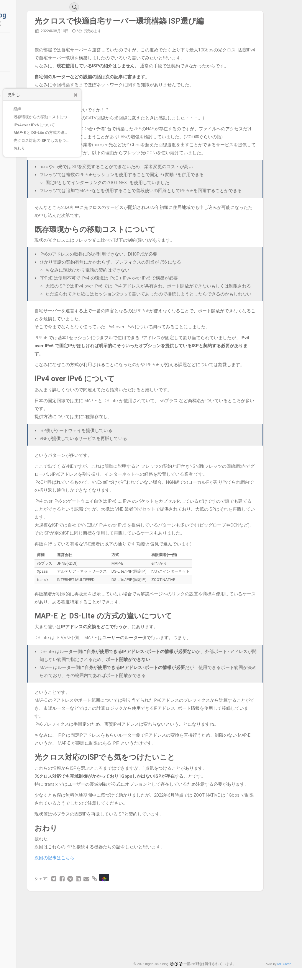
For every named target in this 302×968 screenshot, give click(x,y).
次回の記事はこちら (106, 905)
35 (239, 949)
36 (251, 949)
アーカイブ (34, 54)
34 (227, 949)
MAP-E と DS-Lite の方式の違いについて (45, 132)
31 (191, 949)
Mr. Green (284, 964)
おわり (19, 148)
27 (142, 949)
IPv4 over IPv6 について (34, 125)
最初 (95, 949)
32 (203, 949)
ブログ (28, 43)
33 (215, 949)
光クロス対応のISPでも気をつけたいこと (45, 140)
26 (130, 949)
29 (167, 949)
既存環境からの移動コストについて (44, 117)
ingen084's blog (34, 15)
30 (179, 949)
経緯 (17, 109)
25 (118, 949)
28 (154, 949)
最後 (274, 949)
